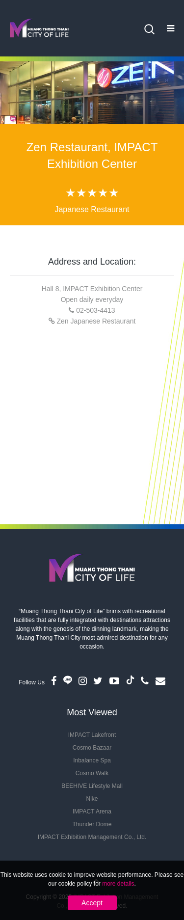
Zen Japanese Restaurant (95, 321)
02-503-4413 (95, 310)
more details (118, 883)
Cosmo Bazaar (92, 747)
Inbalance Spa (92, 760)
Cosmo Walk (92, 773)
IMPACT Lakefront (92, 734)
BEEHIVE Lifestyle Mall (92, 786)
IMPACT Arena (92, 811)
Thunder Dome (91, 824)
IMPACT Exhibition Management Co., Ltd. (92, 837)
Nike (92, 798)
